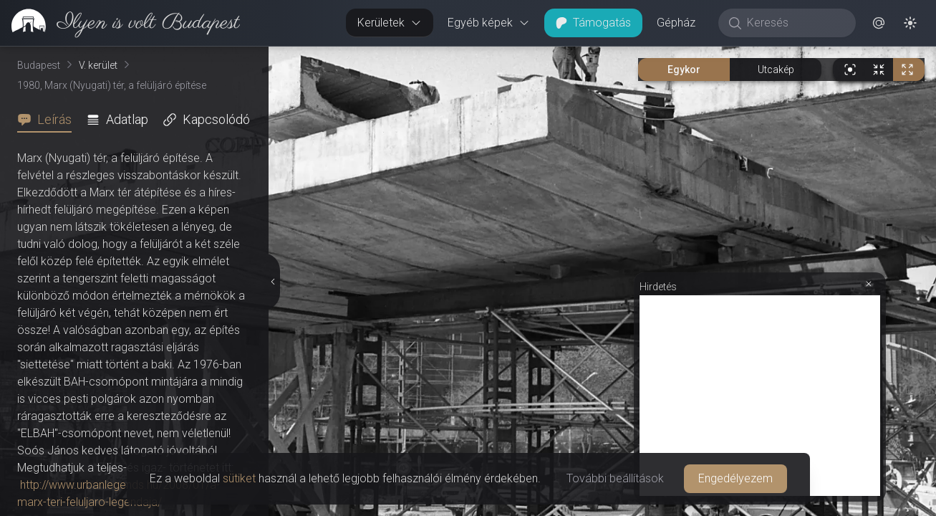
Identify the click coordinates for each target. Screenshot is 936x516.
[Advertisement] (760, 395)
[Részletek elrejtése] (271, 281)
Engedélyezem (735, 478)
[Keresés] (794, 23)
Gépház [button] (676, 22)
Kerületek (389, 22)
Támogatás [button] (593, 22)
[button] (878, 23)
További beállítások (615, 478)
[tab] (48, 120)
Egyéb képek (489, 22)
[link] (120, 23)
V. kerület (98, 65)
